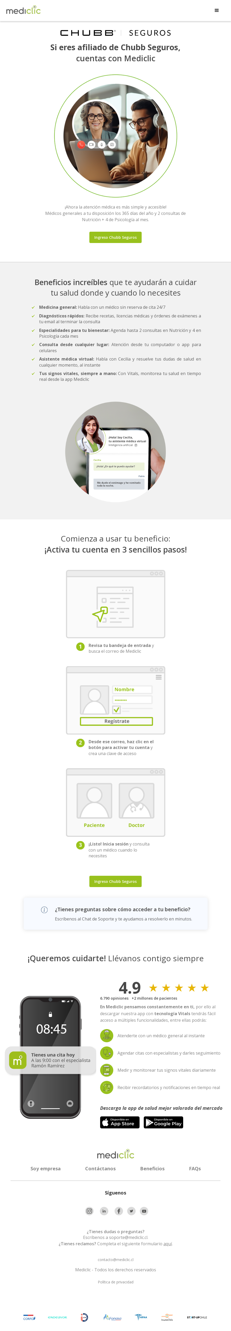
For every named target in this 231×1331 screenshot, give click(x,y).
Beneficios (152, 1168)
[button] (217, 10)
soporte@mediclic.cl (128, 1237)
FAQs (195, 1168)
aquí (167, 1244)
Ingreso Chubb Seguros (115, 237)
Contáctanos (100, 1168)
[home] (23, 10)
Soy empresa (45, 1168)
